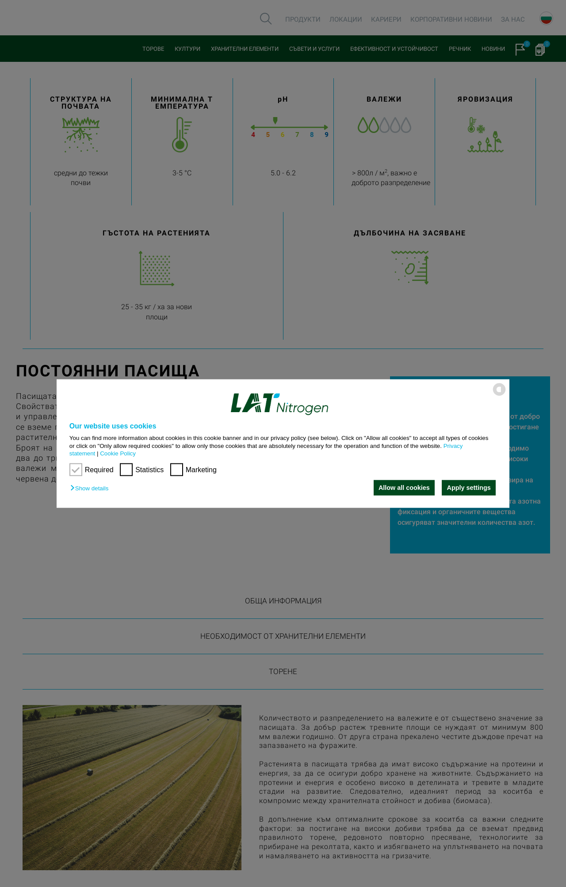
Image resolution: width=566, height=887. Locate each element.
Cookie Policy (118, 453)
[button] (91, 488)
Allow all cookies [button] (403, 487)
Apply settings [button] (469, 487)
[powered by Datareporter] (499, 395)
